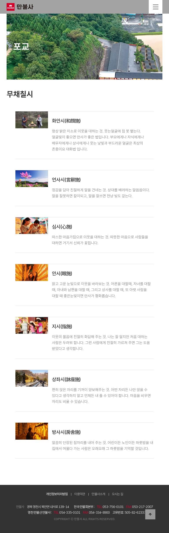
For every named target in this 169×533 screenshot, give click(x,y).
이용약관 (79, 494)
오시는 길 (117, 494)
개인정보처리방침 (57, 494)
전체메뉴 (155, 7)
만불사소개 (98, 494)
